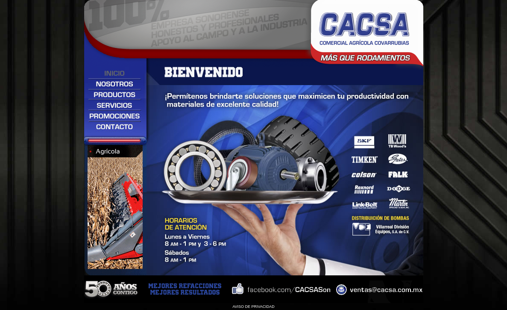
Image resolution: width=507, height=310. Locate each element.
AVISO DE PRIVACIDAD (253, 306)
